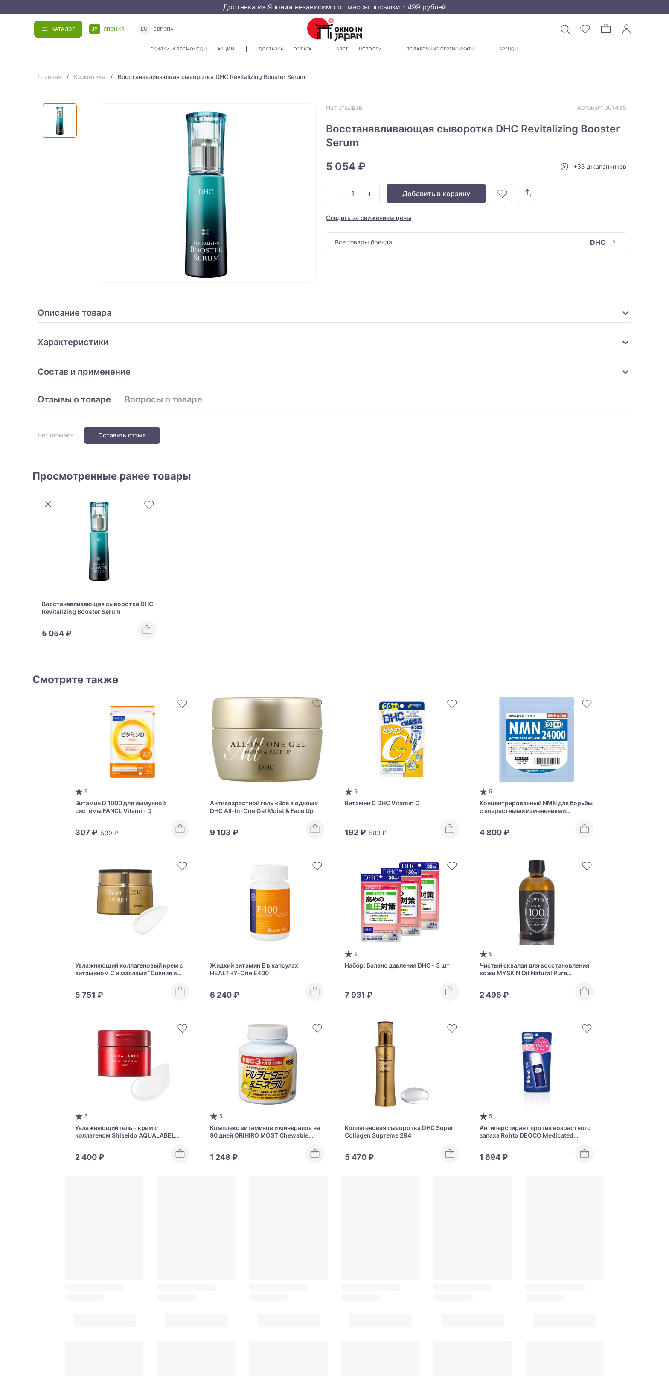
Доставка (271, 48)
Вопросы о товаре (163, 400)
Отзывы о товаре (74, 400)
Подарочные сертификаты (440, 48)
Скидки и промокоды (179, 48)
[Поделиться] (527, 193)
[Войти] (626, 29)
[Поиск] (564, 29)
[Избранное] (585, 29)
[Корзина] (605, 29)
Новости (370, 48)
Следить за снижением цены (368, 217)
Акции (226, 48)
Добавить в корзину (436, 193)
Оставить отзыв (122, 435)
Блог (342, 48)
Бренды (508, 48)
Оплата (302, 48)
